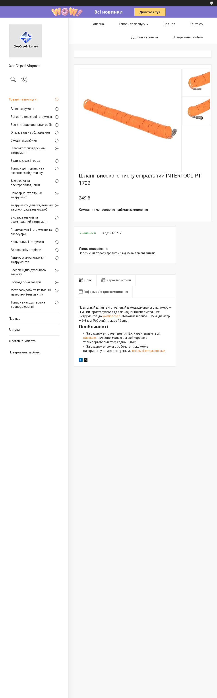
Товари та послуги (22, 99)
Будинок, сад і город (25, 160)
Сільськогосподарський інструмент (28, 150)
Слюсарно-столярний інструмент (26, 195)
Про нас (14, 318)
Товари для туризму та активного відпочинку (27, 171)
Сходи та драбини (24, 140)
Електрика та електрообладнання (26, 183)
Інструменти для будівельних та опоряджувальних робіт (32, 207)
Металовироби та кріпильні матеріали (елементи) (31, 292)
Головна (98, 24)
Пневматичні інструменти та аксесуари (31, 232)
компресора (111, 316)
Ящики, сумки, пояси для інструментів (28, 260)
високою (89, 337)
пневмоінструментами (148, 351)
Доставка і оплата (22, 341)
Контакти (196, 24)
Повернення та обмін (24, 352)
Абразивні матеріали (26, 250)
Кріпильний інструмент (27, 242)
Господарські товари (26, 282)
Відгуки (14, 329)
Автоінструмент (22, 108)
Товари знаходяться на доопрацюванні (28, 305)
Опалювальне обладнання (30, 132)
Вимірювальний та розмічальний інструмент (29, 220)
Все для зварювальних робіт (31, 124)
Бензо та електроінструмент (31, 116)
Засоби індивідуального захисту (28, 272)
